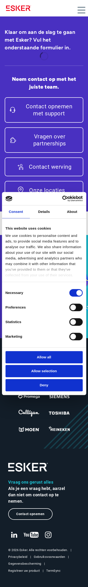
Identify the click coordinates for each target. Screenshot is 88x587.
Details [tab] (44, 212)
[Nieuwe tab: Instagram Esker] (48, 535)
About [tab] (72, 212)
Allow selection (44, 371)
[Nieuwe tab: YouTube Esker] (31, 535)
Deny (44, 385)
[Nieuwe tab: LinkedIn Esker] (14, 535)
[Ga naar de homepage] (28, 467)
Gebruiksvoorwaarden (49, 557)
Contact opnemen (30, 514)
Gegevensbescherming (24, 563)
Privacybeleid (17, 557)
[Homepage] (19, 8)
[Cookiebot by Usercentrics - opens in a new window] (63, 199)
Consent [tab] (16, 212)
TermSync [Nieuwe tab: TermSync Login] (53, 570)
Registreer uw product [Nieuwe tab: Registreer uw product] (24, 570)
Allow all (44, 357)
